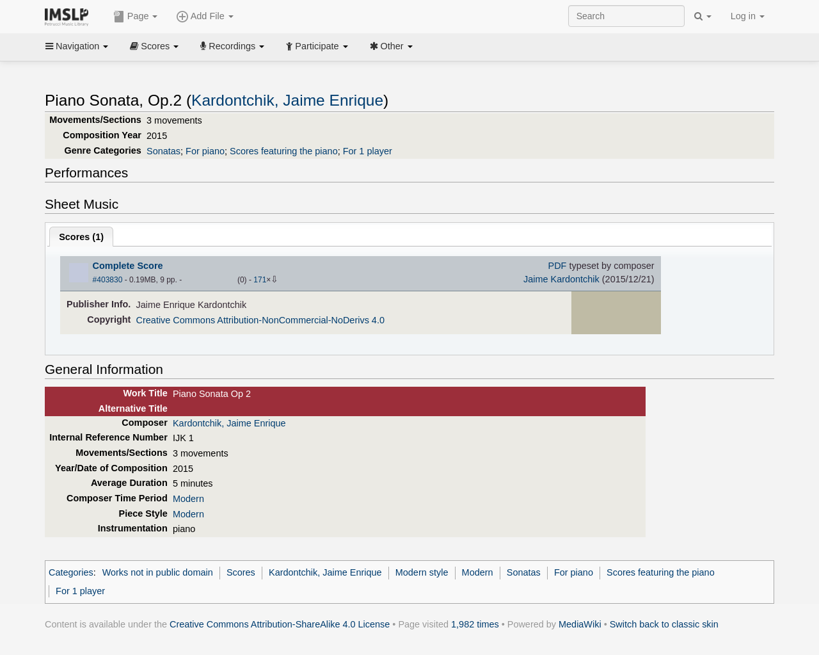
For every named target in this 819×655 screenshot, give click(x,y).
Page (135, 16)
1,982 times (475, 624)
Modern (188, 499)
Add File (205, 16)
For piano (205, 151)
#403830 (108, 279)
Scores (154, 46)
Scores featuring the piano (284, 151)
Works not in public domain (157, 572)
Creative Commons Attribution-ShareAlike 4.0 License (280, 624)
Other (391, 46)
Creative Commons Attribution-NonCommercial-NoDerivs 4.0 (260, 320)
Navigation (76, 46)
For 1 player (367, 151)
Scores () (81, 237)
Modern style (422, 572)
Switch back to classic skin (664, 624)
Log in (748, 16)
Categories (71, 572)
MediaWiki (580, 624)
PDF (557, 266)
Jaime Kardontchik (561, 279)
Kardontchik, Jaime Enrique (287, 100)
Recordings (232, 46)
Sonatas (163, 151)
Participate (316, 46)
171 (259, 279)
